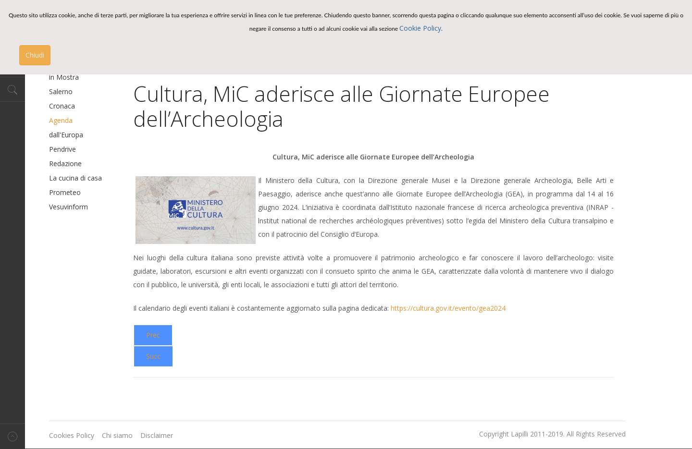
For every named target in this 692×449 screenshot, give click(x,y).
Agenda (61, 120)
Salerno (61, 91)
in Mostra (64, 77)
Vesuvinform (68, 206)
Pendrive (62, 149)
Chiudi (34, 55)
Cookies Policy (71, 435)
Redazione (65, 163)
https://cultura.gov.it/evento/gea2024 (448, 308)
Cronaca (62, 105)
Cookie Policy (420, 28)
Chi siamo (117, 435)
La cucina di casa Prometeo (75, 185)
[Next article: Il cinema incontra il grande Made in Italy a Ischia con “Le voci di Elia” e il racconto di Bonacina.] (153, 356)
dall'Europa (66, 134)
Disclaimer (156, 435)
